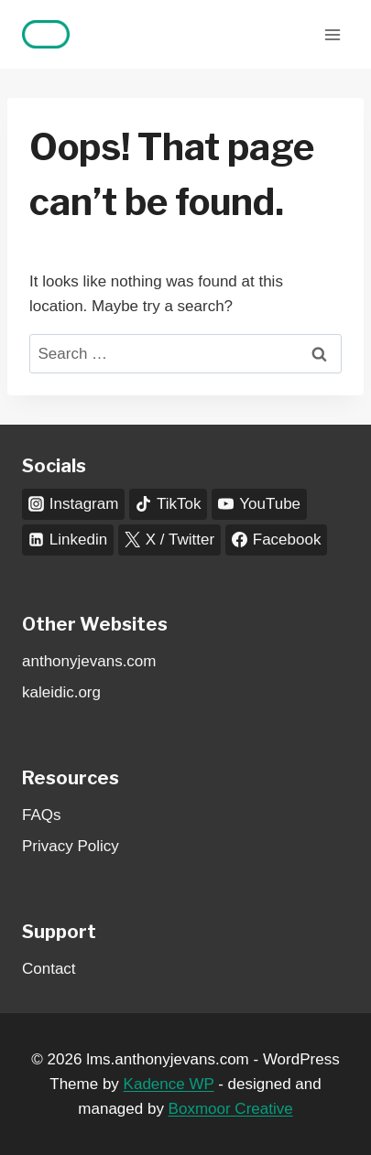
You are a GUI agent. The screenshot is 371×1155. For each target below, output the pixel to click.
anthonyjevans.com (89, 661)
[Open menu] (332, 34)
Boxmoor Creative (231, 1108)
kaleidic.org (61, 692)
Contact (49, 968)
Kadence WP (169, 1084)
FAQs (41, 815)
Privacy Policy (70, 846)
